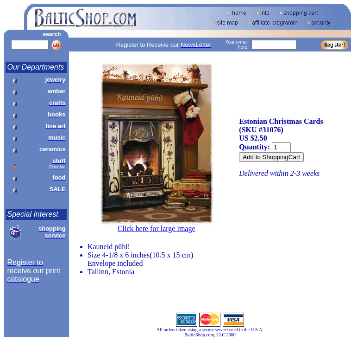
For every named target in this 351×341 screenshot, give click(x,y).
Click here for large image (156, 228)
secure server (214, 329)
